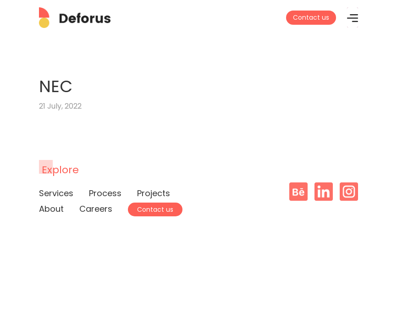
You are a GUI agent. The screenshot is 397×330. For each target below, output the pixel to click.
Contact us (311, 17)
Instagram (349, 191)
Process (105, 193)
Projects (153, 193)
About (51, 208)
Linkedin (323, 191)
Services (56, 193)
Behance (298, 191)
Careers (95, 208)
